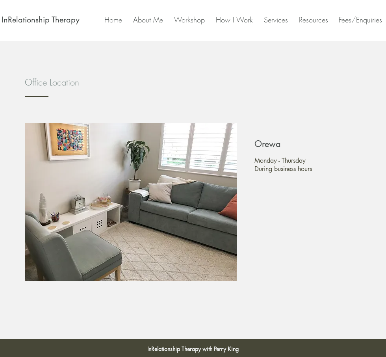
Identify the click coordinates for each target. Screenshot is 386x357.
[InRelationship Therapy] (40, 20)
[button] (233, 20)
